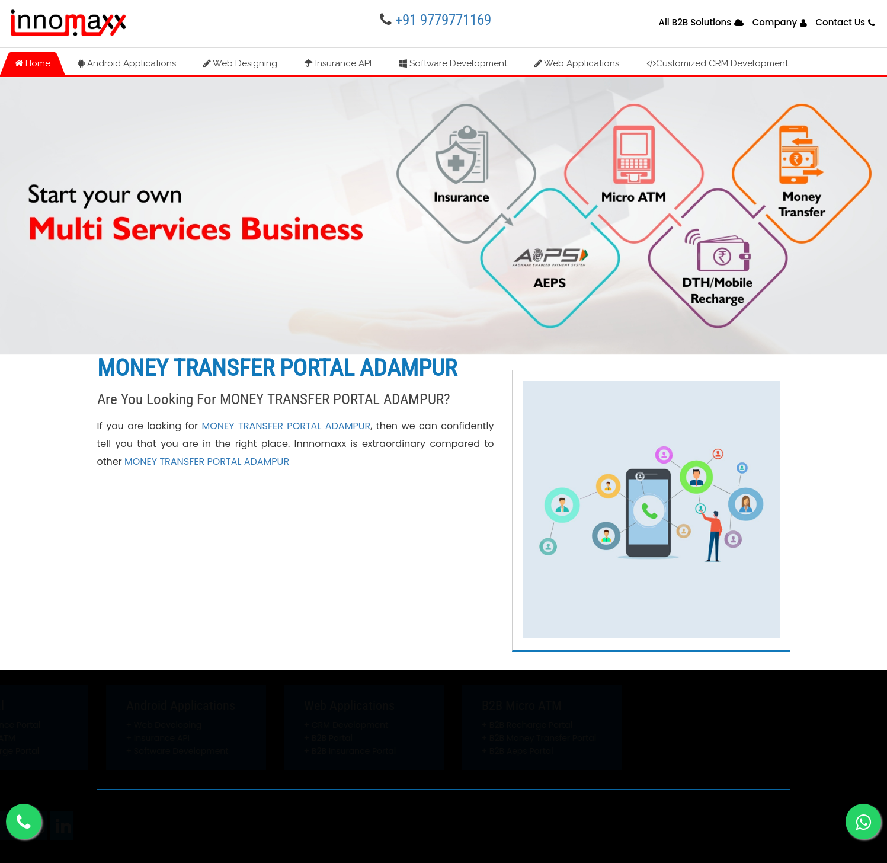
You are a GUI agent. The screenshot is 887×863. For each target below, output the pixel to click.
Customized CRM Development (717, 63)
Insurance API (338, 63)
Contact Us (841, 22)
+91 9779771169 (443, 19)
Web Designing (240, 63)
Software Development (453, 63)
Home (32, 63)
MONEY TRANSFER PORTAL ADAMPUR (285, 426)
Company (775, 22)
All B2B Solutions (694, 22)
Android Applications (127, 63)
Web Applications (576, 63)
